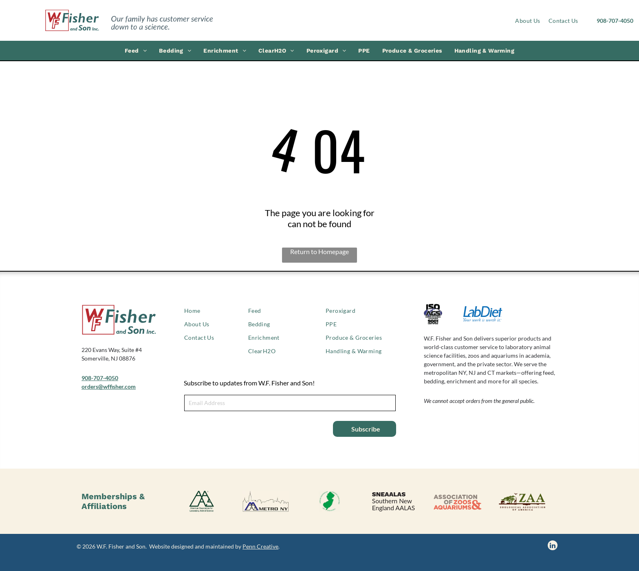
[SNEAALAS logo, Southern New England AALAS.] (393, 501)
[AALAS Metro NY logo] (265, 501)
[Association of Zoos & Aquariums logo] (457, 501)
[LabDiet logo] (482, 314)
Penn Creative (260, 546)
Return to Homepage (319, 251)
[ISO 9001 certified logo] (443, 314)
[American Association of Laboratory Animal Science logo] (201, 501)
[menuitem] (527, 20)
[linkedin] (552, 546)
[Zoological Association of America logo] (521, 501)
